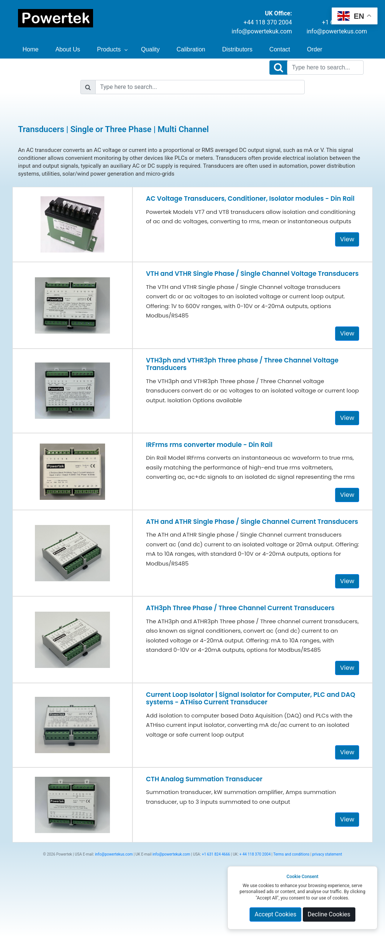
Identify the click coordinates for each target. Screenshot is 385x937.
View (347, 239)
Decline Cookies (329, 914)
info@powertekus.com (337, 31)
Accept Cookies (275, 914)
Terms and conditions (291, 854)
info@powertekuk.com (262, 31)
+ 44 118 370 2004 (255, 854)
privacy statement (327, 854)
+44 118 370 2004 (268, 22)
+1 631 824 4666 (216, 854)
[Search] (325, 67)
